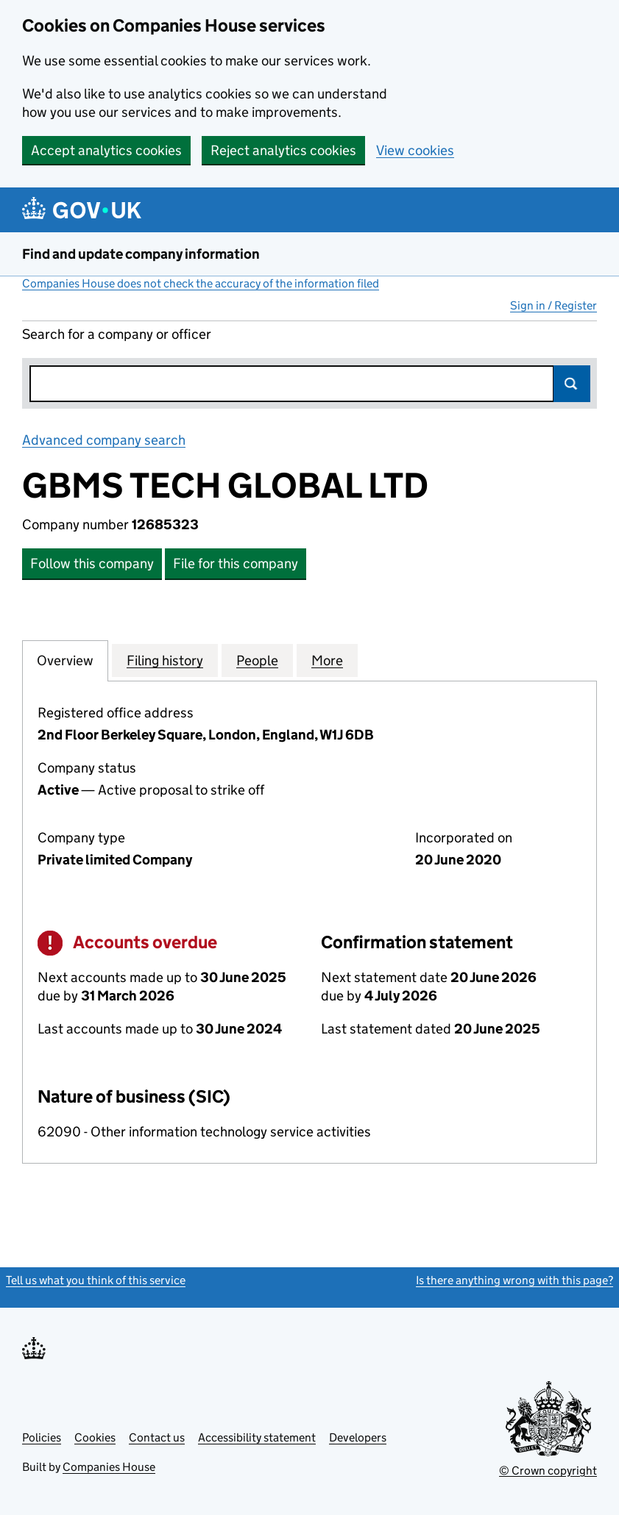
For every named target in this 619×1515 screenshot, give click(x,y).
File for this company (235, 563)
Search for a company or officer (116, 334)
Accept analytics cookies (106, 150)
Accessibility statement (257, 1437)
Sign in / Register (553, 305)
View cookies (415, 150)
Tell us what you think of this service (95, 1280)
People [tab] (257, 660)
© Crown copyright (548, 1471)
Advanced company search (103, 439)
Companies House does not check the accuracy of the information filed (200, 283)
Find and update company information (141, 254)
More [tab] (327, 660)
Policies (41, 1437)
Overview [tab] (65, 660)
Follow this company (92, 563)
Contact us (157, 1437)
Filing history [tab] (165, 660)
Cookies (95, 1437)
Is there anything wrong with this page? (514, 1280)
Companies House (109, 1467)
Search (571, 383)
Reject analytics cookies (283, 150)
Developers (357, 1437)
